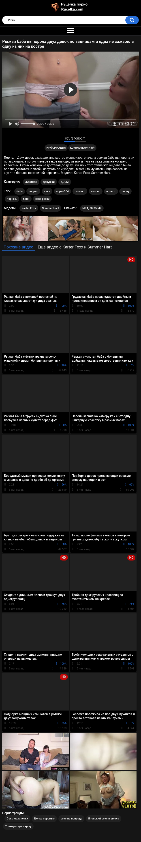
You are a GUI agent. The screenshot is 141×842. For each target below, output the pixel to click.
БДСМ (65, 181)
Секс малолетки (17, 818)
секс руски (42, 198)
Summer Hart (50, 208)
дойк (26, 198)
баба (20, 191)
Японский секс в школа (103, 818)
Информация (56, 147)
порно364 (62, 191)
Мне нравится (53, 139)
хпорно (95, 191)
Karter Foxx (29, 208)
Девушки (49, 181)
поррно (33, 191)
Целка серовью (44, 818)
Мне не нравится (59, 139)
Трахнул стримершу (18, 826)
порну (125, 191)
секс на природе (71, 818)
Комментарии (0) (82, 147)
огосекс (80, 191)
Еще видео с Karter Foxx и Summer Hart (75, 247)
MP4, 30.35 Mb (91, 208)
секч (47, 191)
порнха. (12, 198)
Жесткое (31, 181)
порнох (111, 191)
